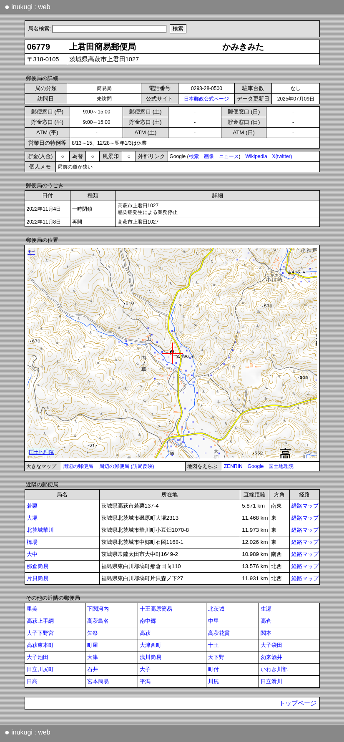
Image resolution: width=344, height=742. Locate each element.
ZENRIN (233, 466)
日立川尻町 (40, 669)
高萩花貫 (219, 633)
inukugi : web (27, 6)
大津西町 (150, 645)
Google (256, 466)
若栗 (32, 506)
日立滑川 (271, 681)
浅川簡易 (150, 657)
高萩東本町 (40, 645)
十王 (213, 645)
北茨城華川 (40, 530)
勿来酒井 (271, 657)
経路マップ (305, 506)
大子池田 (37, 657)
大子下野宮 (40, 633)
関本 (266, 633)
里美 (32, 609)
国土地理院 (281, 466)
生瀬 (266, 609)
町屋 (92, 645)
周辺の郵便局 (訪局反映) (126, 466)
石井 (92, 669)
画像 (209, 156)
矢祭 (92, 633)
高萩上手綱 (40, 621)
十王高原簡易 (156, 609)
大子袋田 (271, 645)
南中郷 (148, 621)
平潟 (145, 681)
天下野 (216, 657)
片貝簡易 (37, 578)
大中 (32, 554)
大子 (145, 669)
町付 (213, 669)
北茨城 (216, 609)
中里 (213, 621)
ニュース (229, 156)
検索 (194, 156)
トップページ (297, 703)
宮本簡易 (98, 681)
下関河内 (98, 609)
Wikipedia (256, 156)
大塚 (32, 518)
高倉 (266, 621)
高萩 (145, 633)
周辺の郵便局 (78, 466)
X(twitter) (282, 156)
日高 (32, 681)
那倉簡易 (37, 566)
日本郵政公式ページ (206, 99)
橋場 (32, 542)
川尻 (213, 681)
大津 (92, 657)
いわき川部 (274, 669)
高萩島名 (98, 621)
